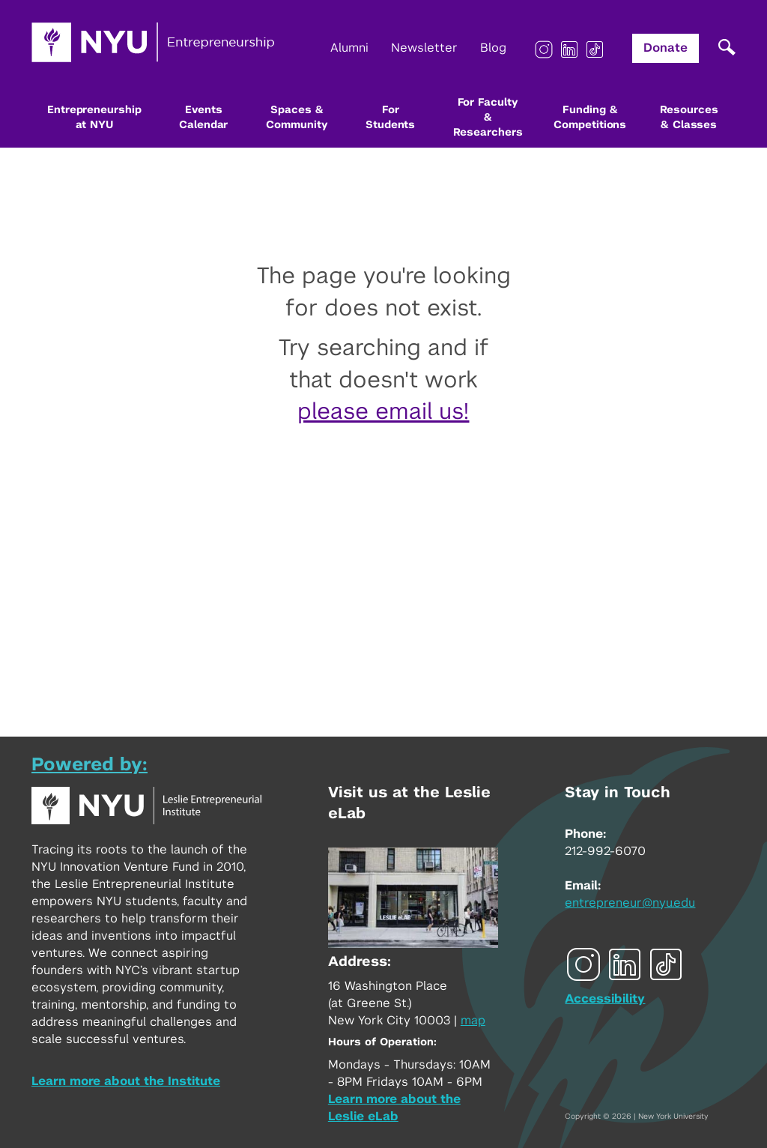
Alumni (349, 48)
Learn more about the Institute (125, 1081)
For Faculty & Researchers (488, 117)
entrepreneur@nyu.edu (630, 903)
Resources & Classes (689, 117)
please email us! (383, 412)
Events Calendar (203, 117)
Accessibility (605, 999)
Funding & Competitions (590, 117)
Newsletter (424, 48)
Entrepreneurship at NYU (94, 117)
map (473, 1021)
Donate (665, 48)
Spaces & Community (296, 117)
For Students (390, 117)
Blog (493, 48)
